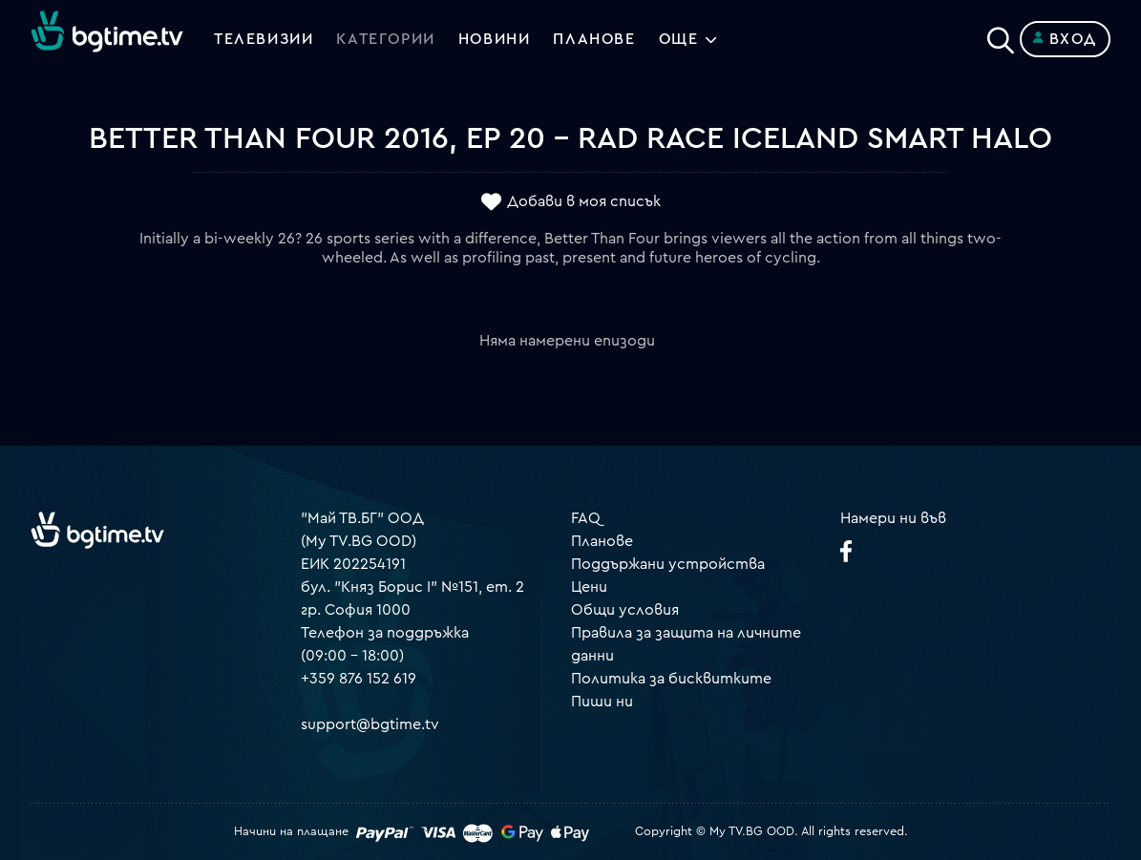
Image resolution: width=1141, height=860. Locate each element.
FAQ (586, 518)
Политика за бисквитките (671, 678)
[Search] (1000, 35)
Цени (589, 587)
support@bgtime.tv (370, 724)
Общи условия (625, 610)
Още (679, 39)
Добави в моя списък (584, 201)
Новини (494, 39)
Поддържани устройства (668, 564)
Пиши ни (602, 701)
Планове (602, 541)
